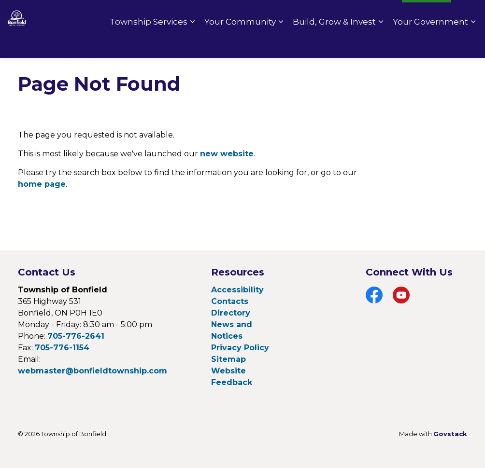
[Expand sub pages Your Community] (280, 43)
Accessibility (237, 289)
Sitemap (228, 359)
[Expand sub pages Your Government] (473, 43)
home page (42, 184)
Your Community (240, 43)
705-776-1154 (62, 347)
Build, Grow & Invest (334, 43)
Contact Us (263, 14)
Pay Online (317, 14)
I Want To (426, 14)
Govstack (450, 434)
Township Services (148, 43)
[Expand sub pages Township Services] (192, 43)
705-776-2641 (75, 336)
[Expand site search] (468, 14)
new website (227, 153)
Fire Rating (372, 14)
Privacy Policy (240, 347)
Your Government (430, 43)
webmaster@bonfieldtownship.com (92, 370)
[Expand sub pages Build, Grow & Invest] (380, 43)
